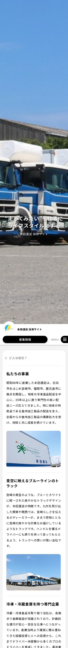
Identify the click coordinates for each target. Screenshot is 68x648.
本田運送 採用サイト (22, 329)
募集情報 (25, 339)
